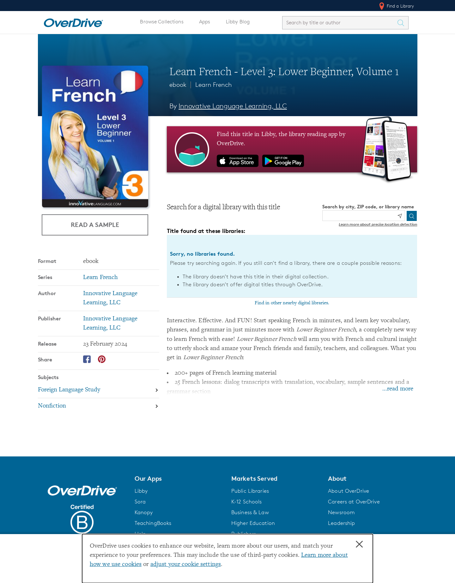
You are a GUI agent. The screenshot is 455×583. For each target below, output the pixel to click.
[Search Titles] (402, 22)
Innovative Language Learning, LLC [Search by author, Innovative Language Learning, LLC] (233, 106)
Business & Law (250, 512)
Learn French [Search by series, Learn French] (100, 278)
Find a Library (396, 6)
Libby (141, 491)
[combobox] (339, 22)
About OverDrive (348, 491)
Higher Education (253, 523)
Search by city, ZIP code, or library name (368, 207)
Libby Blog (238, 22)
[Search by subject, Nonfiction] (98, 406)
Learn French (213, 84)
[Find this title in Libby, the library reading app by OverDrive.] (292, 149)
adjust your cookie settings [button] (185, 565)
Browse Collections (161, 22)
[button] (179, 478)
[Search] (412, 216)
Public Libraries (250, 491)
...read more (397, 389)
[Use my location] (400, 216)
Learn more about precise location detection (378, 224)
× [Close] (359, 544)
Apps (204, 22)
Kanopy (144, 512)
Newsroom (341, 512)
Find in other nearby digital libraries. (292, 303)
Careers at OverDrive (353, 501)
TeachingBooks (153, 523)
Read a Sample (95, 225)
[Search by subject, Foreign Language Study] (98, 390)
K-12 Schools (246, 501)
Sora (140, 501)
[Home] (73, 21)
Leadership (341, 523)
